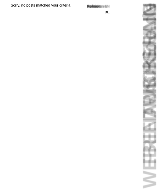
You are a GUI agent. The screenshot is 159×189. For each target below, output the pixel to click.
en (107, 6)
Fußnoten (95, 6)
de (107, 12)
